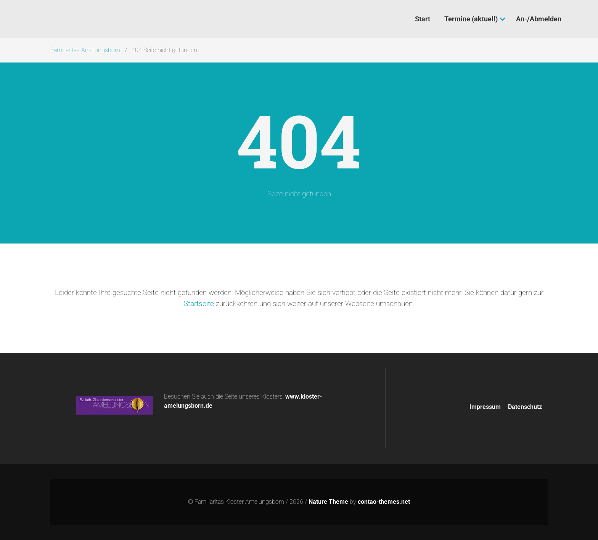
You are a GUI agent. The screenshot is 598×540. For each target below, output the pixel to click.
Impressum (485, 406)
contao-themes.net (384, 501)
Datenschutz (525, 406)
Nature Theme (328, 501)
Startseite (199, 303)
